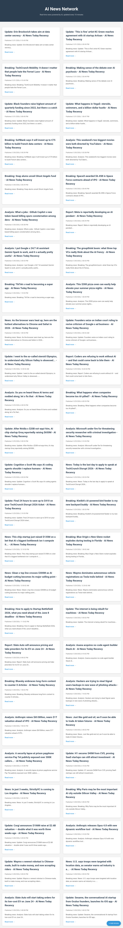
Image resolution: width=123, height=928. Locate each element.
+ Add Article (114, 923)
